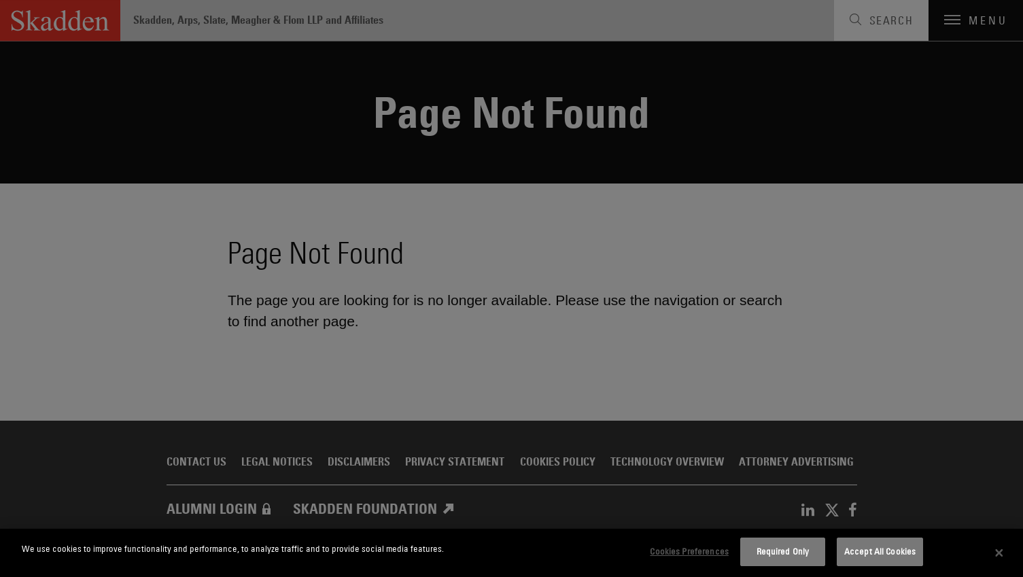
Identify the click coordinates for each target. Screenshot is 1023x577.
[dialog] (511, 553)
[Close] (999, 553)
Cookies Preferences (689, 551)
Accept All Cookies (880, 551)
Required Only (783, 551)
